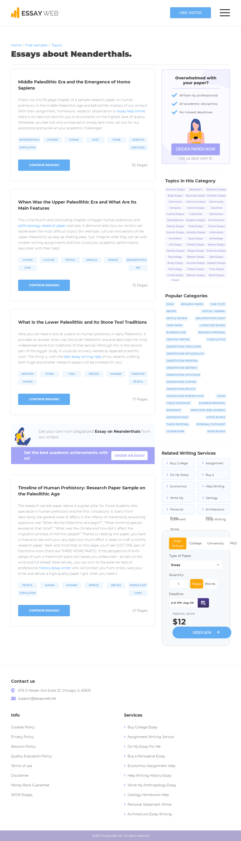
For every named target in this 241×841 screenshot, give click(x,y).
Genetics (138, 140)
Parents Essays (175, 250)
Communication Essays (196, 202)
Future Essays (216, 226)
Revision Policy (23, 746)
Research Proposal (211, 332)
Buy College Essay (142, 727)
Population (28, 147)
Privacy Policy (22, 737)
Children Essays (216, 195)
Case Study (217, 304)
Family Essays (175, 226)
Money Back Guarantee (30, 785)
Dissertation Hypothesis (183, 374)
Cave (95, 140)
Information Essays (216, 233)
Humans (52, 140)
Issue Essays (195, 238)
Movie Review (215, 417)
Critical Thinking (213, 311)
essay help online (131, 111)
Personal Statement (211, 424)
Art (138, 267)
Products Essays (216, 250)
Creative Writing (178, 339)
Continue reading (44, 165)
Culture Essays (175, 214)
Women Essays (196, 275)
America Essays (175, 189)
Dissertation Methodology (185, 353)
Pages (196, 584)
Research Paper (192, 304)
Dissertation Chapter (181, 382)
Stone (116, 140)
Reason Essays (196, 256)
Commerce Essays (175, 202)
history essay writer (55, 568)
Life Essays (175, 244)
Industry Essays (195, 232)
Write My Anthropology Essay (180, 499)
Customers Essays (195, 214)
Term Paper (174, 325)
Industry (27, 374)
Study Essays (175, 263)
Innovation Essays (175, 239)
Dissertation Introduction (185, 396)
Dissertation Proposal (182, 360)
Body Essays (175, 195)
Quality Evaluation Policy (31, 756)
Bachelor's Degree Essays (196, 190)
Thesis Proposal (177, 424)
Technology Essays (175, 269)
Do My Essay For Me (179, 476)
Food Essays (196, 226)
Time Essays (216, 269)
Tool (71, 374)
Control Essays (196, 207)
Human (74, 140)
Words (210, 584)
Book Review (216, 431)
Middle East (138, 585)
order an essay (129, 455)
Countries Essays (216, 208)
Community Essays (216, 202)
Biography (173, 410)
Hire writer (190, 13)
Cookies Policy (23, 727)
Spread (94, 585)
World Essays (216, 275)
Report (171, 311)
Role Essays (216, 256)
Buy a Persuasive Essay (214, 476)
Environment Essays (216, 220)
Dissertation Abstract (181, 367)
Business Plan (176, 332)
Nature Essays (216, 244)
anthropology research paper (42, 226)
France (113, 260)
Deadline (176, 594)
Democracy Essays (216, 214)
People (70, 260)
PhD (233, 543)
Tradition (138, 374)
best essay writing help (82, 357)
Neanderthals (29, 140)
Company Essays (175, 208)
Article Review (176, 318)
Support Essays (216, 263)
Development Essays (175, 220)
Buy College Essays (179, 464)
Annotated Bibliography (208, 410)
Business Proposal (212, 403)
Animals (91, 260)
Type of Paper (180, 556)
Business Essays (195, 195)
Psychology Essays (175, 257)
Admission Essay (177, 417)
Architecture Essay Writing (216, 511)
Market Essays (195, 244)
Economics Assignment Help (179, 488)
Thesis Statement (178, 403)
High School (177, 543)
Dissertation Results (180, 389)
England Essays (195, 220)
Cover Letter (216, 339)
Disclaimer (20, 775)
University (215, 543)
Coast (138, 593)
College (195, 543)
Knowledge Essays (216, 239)
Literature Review (212, 325)
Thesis (221, 396)
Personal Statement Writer (178, 511)
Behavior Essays (216, 189)
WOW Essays (21, 795)
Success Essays (196, 263)
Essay (170, 304)
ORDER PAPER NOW (195, 149)
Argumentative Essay (210, 318)
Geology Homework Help (214, 499)
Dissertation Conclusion (183, 346)
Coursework (175, 431)
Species (94, 374)
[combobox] (196, 564)
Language (138, 147)
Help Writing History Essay (215, 488)
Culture (49, 260)
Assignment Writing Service (215, 464)
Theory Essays (195, 269)
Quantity (176, 575)
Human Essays (175, 232)
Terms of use (21, 766)
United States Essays (175, 276)
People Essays (195, 250)
